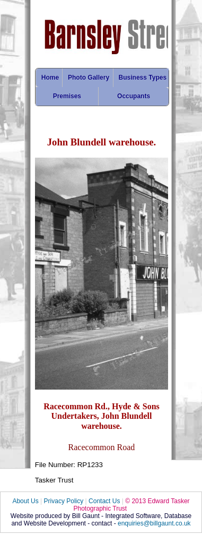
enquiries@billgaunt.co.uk (154, 523)
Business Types (142, 77)
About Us (25, 501)
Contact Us (104, 501)
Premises (67, 96)
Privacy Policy (64, 501)
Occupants (133, 96)
